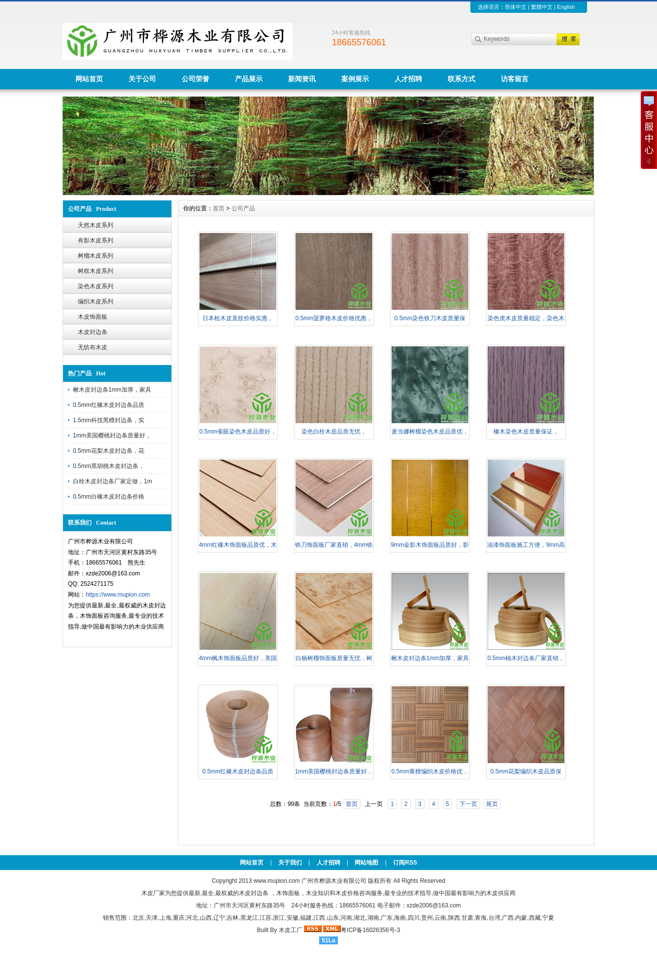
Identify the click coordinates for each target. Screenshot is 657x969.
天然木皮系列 (95, 225)
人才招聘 (408, 79)
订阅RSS (405, 862)
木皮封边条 (92, 332)
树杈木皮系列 (95, 270)
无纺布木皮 (92, 347)
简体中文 (515, 7)
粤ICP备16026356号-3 (370, 930)
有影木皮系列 (95, 240)
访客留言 (514, 79)
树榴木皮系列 (95, 255)
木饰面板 (288, 893)
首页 (219, 208)
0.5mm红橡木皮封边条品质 (108, 404)
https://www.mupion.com (118, 594)
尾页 (492, 804)
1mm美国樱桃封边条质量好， (112, 435)
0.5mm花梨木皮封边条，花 (108, 450)
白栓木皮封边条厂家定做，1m (112, 481)
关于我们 (290, 862)
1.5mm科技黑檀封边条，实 (108, 420)
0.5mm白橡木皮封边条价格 (108, 496)
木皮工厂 (290, 930)
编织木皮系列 (95, 301)
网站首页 (89, 79)
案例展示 (355, 79)
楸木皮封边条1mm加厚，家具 (112, 389)
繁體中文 (542, 7)
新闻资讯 (302, 79)
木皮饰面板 (92, 316)
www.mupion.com (277, 880)
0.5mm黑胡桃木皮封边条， (108, 466)
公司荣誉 (195, 79)
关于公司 (142, 79)
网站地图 (366, 862)
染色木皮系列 (95, 286)
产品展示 (249, 79)
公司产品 (243, 208)
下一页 (468, 804)
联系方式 (461, 79)
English (566, 7)
